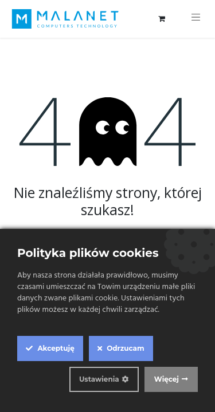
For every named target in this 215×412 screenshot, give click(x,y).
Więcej (166, 379)
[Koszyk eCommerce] (161, 19)
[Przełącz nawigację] (196, 18)
